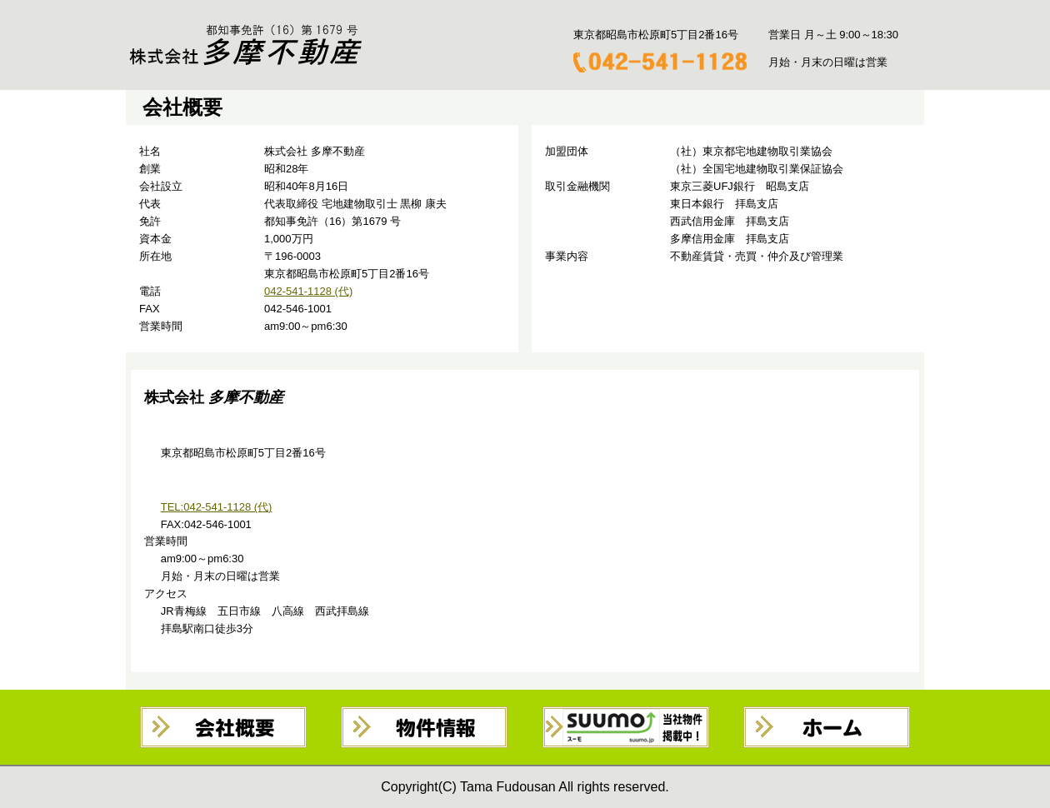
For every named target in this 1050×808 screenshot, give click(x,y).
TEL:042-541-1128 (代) (216, 507)
